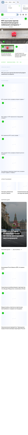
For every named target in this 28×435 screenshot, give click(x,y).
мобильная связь (11, 62)
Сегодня (11, 26)
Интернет (3, 62)
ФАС (21, 62)
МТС (17, 62)
